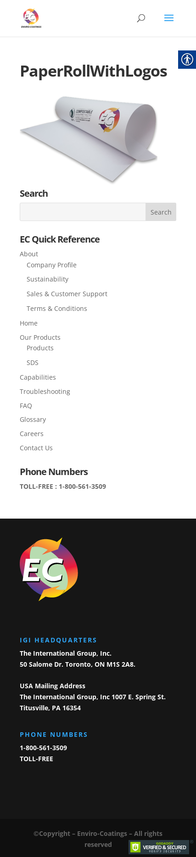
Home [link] (29, 323)
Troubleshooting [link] (45, 391)
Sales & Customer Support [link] (67, 293)
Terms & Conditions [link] (57, 308)
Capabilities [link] (38, 377)
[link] (31, 18)
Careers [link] (32, 433)
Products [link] (40, 347)
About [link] (29, 253)
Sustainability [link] (47, 279)
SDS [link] (33, 362)
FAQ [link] (26, 405)
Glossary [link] (33, 419)
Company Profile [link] (52, 264)
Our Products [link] (40, 337)
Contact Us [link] (36, 447)
